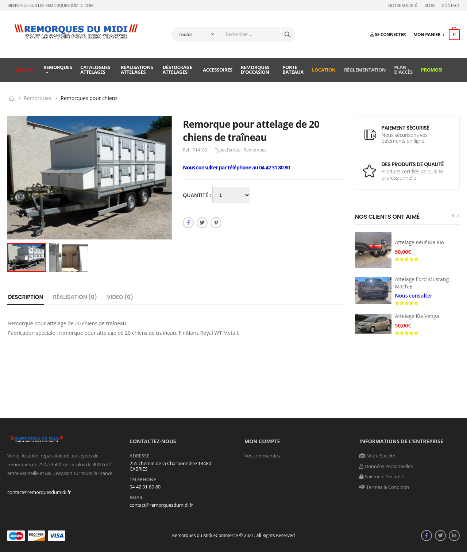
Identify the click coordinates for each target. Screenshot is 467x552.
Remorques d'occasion (255, 69)
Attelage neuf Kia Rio (419, 242)
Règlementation (365, 69)
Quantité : (197, 195)
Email (136, 498)
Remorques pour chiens (89, 98)
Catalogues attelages (95, 69)
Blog (429, 5)
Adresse (139, 456)
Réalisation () (75, 297)
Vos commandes (262, 455)
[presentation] (453, 215)
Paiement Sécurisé (381, 476)
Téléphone (143, 480)
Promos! (431, 69)
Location (324, 69)
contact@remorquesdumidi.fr (39, 492)
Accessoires (217, 69)
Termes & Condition (384, 487)
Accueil (25, 69)
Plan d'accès (403, 69)
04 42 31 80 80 (145, 486)
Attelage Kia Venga (417, 316)
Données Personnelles (386, 466)
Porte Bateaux (293, 69)
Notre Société (402, 5)
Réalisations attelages (137, 69)
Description (25, 297)
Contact (451, 5)
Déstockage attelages (177, 69)
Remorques (57, 67)
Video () (120, 297)
